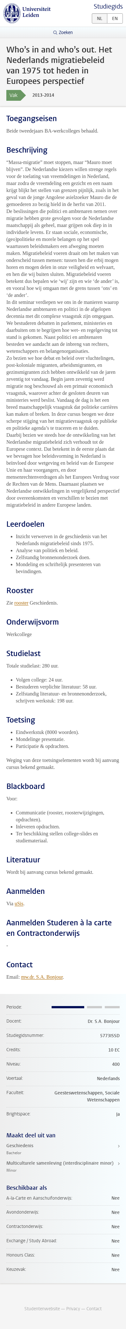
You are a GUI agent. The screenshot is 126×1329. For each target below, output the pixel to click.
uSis (19, 903)
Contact (94, 1309)
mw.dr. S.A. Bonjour (42, 977)
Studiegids (108, 6)
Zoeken (66, 33)
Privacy (73, 1309)
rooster (21, 603)
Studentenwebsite (42, 1309)
